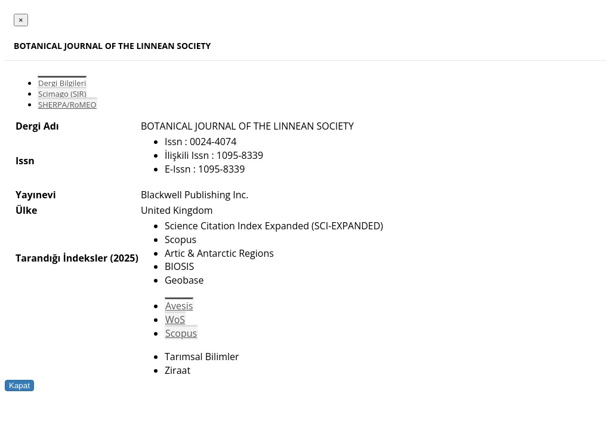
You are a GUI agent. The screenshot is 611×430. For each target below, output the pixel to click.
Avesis (179, 305)
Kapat (19, 385)
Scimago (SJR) (62, 93)
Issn (25, 160)
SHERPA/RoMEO (67, 104)
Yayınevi (36, 194)
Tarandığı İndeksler (61, 258)
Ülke (26, 210)
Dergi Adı (37, 126)
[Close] (21, 20)
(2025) (124, 258)
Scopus (181, 333)
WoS (175, 319)
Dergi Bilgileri (62, 83)
